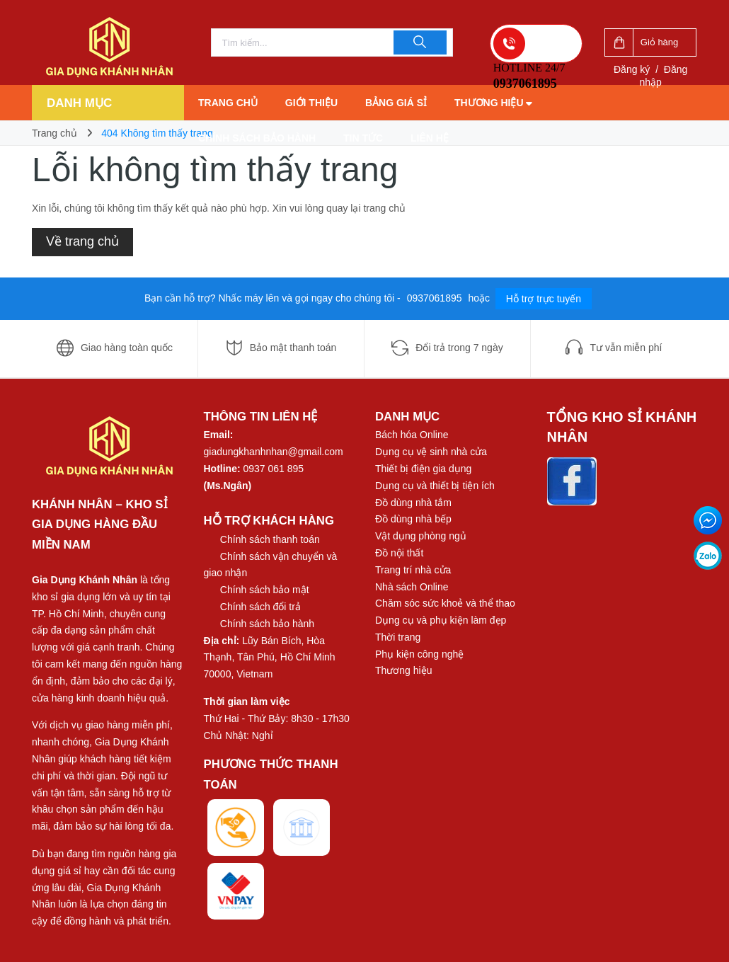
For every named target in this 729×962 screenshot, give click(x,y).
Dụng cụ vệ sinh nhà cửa (431, 451)
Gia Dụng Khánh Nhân (84, 579)
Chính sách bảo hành (257, 138)
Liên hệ (430, 138)
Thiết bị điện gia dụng (423, 468)
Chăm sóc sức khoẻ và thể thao (445, 603)
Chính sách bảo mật (264, 589)
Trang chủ (228, 102)
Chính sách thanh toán (270, 539)
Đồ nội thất (399, 553)
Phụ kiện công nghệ (419, 654)
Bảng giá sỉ (396, 102)
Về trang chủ (82, 241)
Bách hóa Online (412, 434)
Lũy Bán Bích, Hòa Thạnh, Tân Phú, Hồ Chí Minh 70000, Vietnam (269, 657)
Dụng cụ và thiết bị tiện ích (435, 485)
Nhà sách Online (412, 586)
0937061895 (436, 298)
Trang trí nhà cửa (413, 570)
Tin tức (363, 138)
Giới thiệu (311, 102)
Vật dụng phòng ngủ (420, 536)
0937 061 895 (273, 468)
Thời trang (397, 637)
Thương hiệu (493, 102)
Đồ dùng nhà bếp (413, 519)
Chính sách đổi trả (260, 606)
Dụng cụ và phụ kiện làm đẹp (440, 620)
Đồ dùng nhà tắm (413, 502)
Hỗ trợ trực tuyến (543, 298)
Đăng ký (632, 69)
